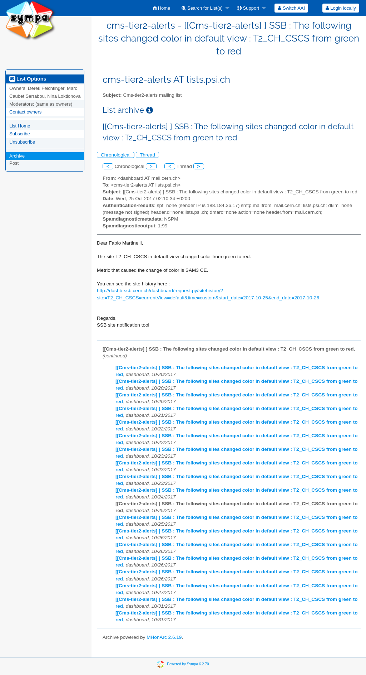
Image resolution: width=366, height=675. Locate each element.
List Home (19, 126)
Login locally (341, 8)
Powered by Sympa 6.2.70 (188, 664)
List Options (27, 79)
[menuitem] (162, 8)
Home (161, 8)
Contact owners (25, 112)
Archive (17, 156)
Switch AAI (291, 8)
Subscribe (19, 133)
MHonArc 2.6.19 (164, 637)
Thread (147, 155)
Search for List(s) (202, 8)
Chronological (115, 155)
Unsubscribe (22, 142)
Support (248, 8)
